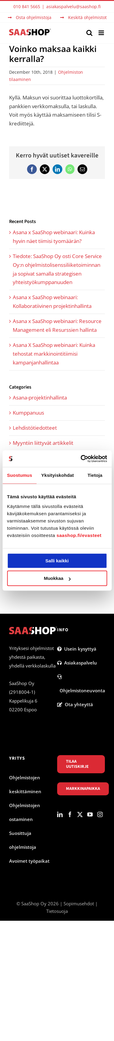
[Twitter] (80, 814)
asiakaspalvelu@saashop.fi (73, 6)
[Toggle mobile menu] (101, 33)
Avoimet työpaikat (29, 861)
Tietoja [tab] (95, 475)
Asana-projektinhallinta (40, 397)
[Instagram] (100, 814)
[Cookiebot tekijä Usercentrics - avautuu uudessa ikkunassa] (81, 459)
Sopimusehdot (79, 903)
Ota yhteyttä (75, 704)
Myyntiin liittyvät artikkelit (43, 442)
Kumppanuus (28, 412)
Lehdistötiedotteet (35, 427)
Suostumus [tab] (19, 475)
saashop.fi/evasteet (79, 535)
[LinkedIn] (60, 814)
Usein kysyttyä (76, 649)
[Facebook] (70, 814)
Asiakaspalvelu (77, 663)
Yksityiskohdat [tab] (57, 475)
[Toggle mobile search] (89, 33)
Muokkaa (57, 578)
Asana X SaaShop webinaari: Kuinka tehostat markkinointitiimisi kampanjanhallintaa (54, 353)
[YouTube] (90, 814)
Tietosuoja (57, 911)
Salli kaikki (57, 560)
